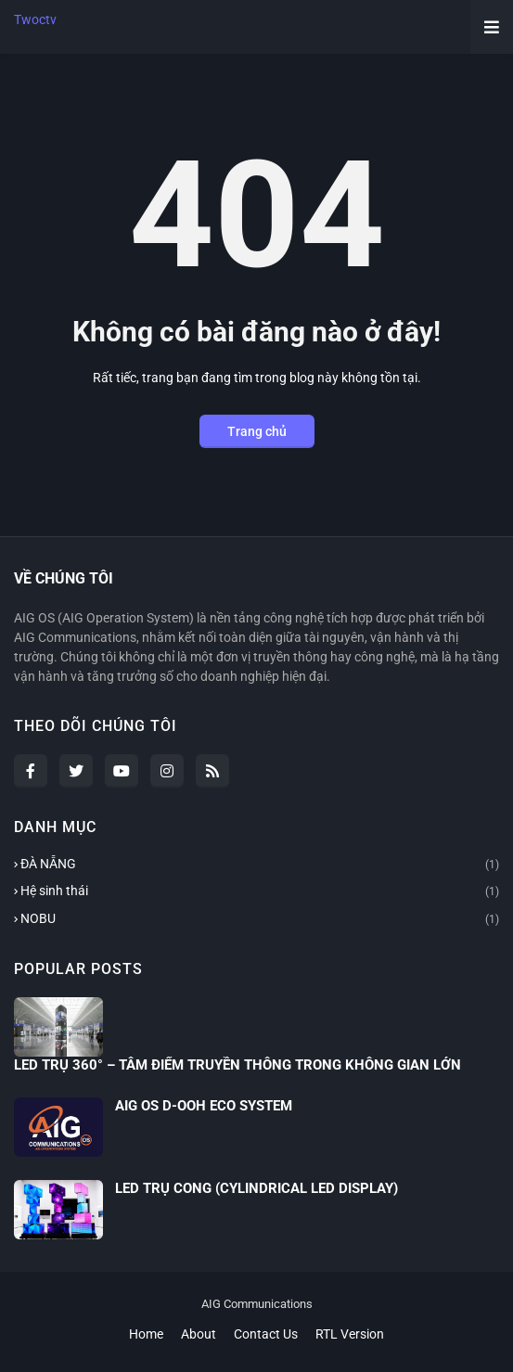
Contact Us (266, 1334)
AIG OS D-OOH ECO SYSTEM (203, 1105)
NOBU (259, 920)
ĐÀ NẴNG (259, 865)
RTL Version (349, 1334)
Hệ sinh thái (259, 892)
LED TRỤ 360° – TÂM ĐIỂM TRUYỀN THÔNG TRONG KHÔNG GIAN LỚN (237, 1065)
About (198, 1334)
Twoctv (35, 19)
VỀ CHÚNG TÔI (63, 578)
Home (146, 1334)
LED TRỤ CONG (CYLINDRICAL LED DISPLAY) (256, 1188)
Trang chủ (257, 431)
